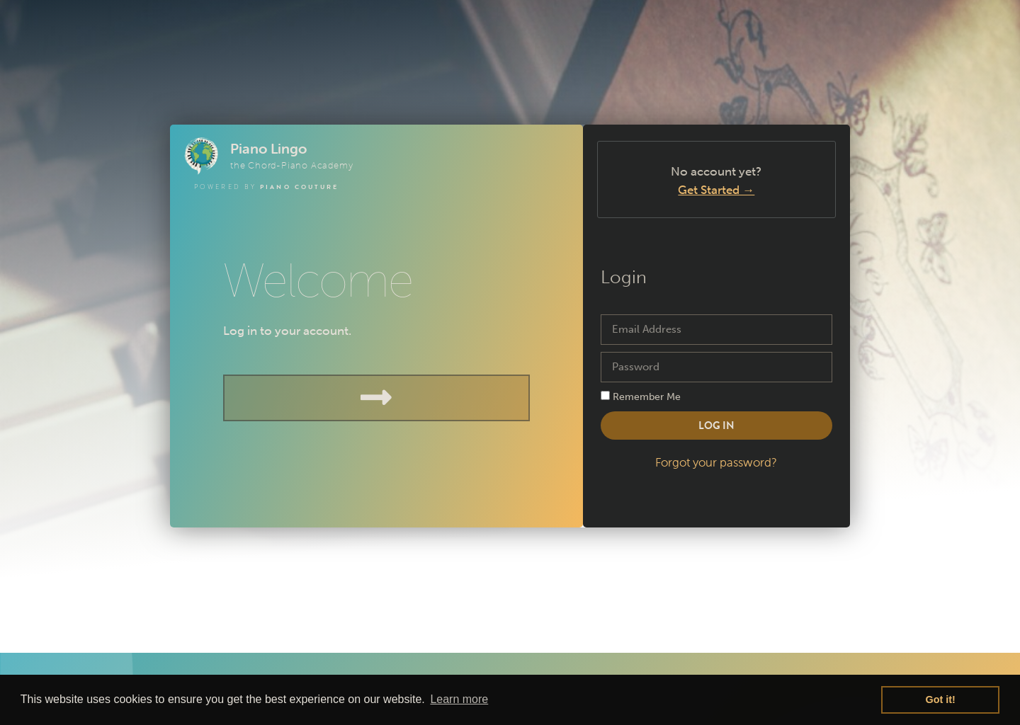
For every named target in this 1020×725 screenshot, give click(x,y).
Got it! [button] (941, 699)
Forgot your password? (716, 462)
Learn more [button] (459, 699)
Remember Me (641, 396)
